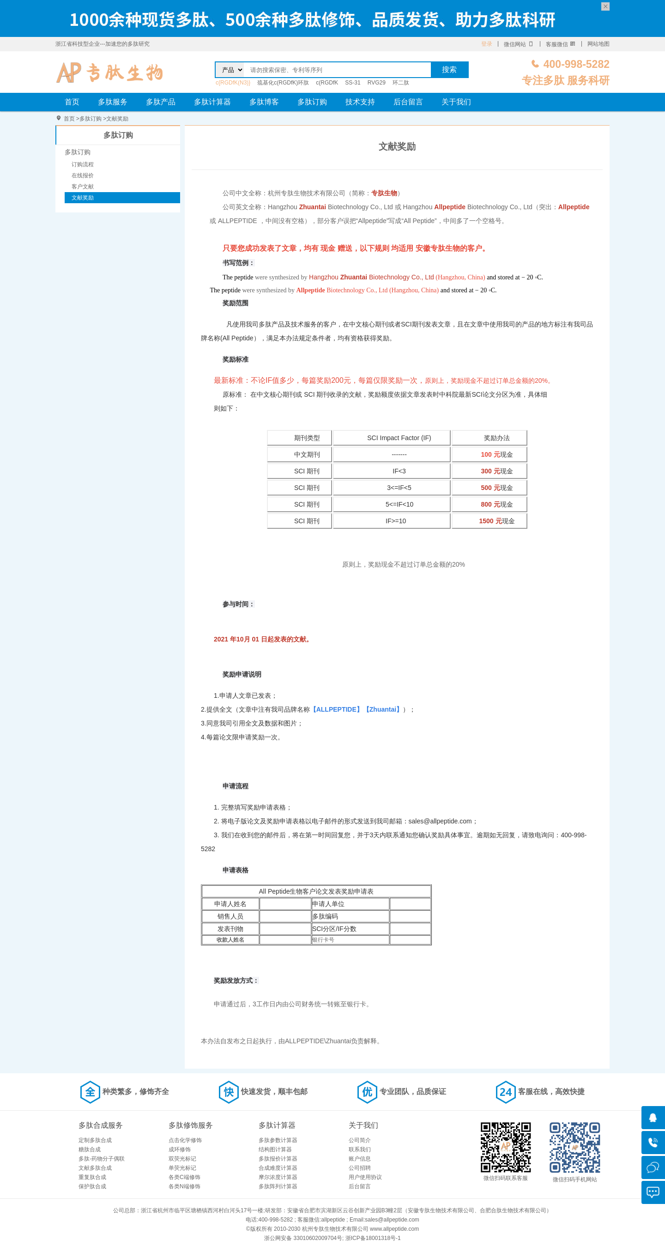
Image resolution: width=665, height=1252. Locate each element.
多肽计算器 (212, 102)
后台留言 (408, 102)
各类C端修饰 (184, 1177)
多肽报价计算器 (278, 1158)
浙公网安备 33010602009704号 (303, 1238)
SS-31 (352, 82)
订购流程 (83, 164)
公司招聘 (360, 1168)
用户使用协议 (365, 1177)
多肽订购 (312, 102)
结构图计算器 (275, 1149)
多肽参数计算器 (278, 1140)
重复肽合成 (92, 1177)
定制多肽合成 (95, 1140)
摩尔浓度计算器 (278, 1177)
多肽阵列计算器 (278, 1186)
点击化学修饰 (185, 1140)
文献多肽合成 (95, 1168)
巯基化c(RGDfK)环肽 (283, 82)
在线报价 (83, 175)
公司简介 (360, 1140)
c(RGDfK (327, 82)
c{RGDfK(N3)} (233, 82)
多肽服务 (112, 102)
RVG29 (377, 82)
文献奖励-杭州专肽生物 (109, 72)
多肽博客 (264, 102)
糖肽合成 (90, 1149)
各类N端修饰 (184, 1186)
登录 (486, 44)
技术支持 (360, 102)
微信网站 (519, 44)
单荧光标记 (182, 1168)
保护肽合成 (92, 1186)
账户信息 (360, 1158)
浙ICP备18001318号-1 (373, 1238)
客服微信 (561, 44)
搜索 (449, 69)
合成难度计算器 (278, 1168)
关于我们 (456, 102)
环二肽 (401, 82)
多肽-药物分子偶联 (102, 1158)
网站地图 (598, 44)
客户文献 (83, 186)
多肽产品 (160, 102)
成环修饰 (180, 1149)
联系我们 (360, 1149)
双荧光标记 (182, 1158)
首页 (72, 102)
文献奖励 (117, 118)
